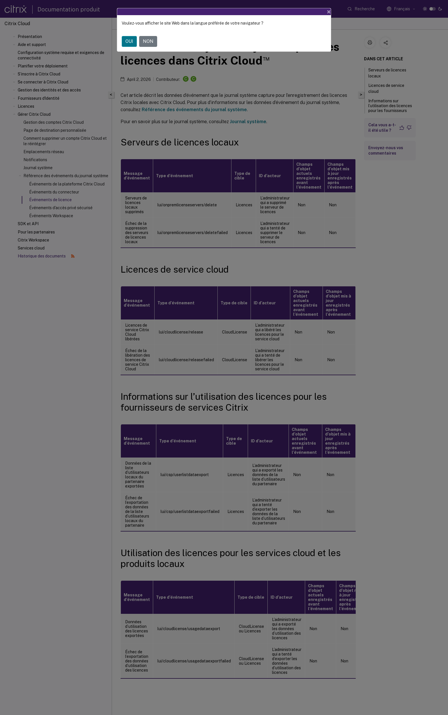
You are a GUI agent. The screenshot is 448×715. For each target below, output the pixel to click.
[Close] (328, 12)
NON (148, 41)
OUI (129, 41)
